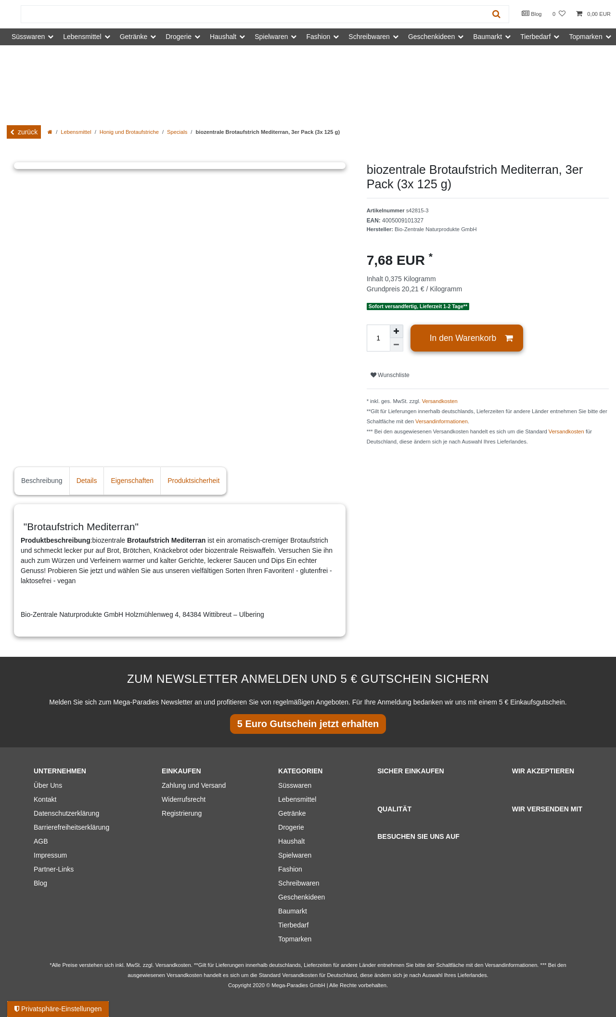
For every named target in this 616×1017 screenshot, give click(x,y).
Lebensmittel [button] (82, 36)
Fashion (290, 869)
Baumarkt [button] (487, 36)
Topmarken (294, 939)
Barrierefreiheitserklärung (71, 827)
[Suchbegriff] (252, 14)
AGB (41, 841)
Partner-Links (54, 869)
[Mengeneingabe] (378, 338)
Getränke (292, 813)
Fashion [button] (318, 36)
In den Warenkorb (471, 338)
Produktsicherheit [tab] (193, 480)
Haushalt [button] (223, 36)
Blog (532, 13)
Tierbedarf (293, 925)
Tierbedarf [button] (535, 36)
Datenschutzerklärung (66, 813)
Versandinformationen (441, 421)
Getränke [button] (134, 36)
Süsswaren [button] (28, 36)
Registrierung (182, 813)
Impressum (50, 855)
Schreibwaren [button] (369, 36)
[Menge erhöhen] (396, 331)
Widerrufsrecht (183, 799)
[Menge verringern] (396, 345)
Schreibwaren (299, 883)
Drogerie (291, 827)
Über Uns (48, 785)
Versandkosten (440, 401)
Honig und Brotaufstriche (129, 132)
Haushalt (291, 841)
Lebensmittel (76, 132)
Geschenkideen (301, 897)
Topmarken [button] (585, 36)
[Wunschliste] (559, 14)
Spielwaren (294, 855)
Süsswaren (294, 785)
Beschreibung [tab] (42, 480)
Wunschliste (390, 375)
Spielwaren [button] (271, 36)
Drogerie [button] (179, 36)
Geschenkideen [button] (431, 36)
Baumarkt (292, 911)
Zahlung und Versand (194, 785)
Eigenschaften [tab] (132, 480)
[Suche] (496, 14)
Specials (177, 132)
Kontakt (45, 799)
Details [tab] (87, 480)
